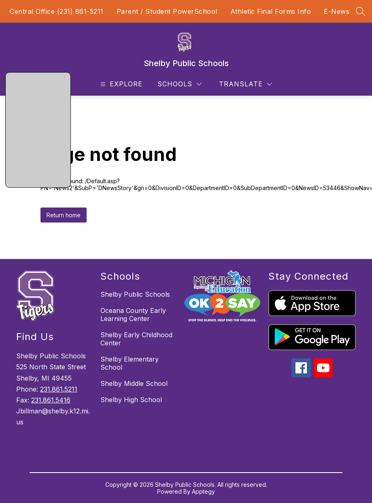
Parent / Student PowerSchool (167, 11)
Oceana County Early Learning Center (133, 314)
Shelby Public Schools (135, 294)
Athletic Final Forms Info (270, 11)
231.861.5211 (58, 389)
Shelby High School (131, 400)
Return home (64, 215)
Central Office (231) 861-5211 (57, 11)
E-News (336, 11)
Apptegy (203, 491)
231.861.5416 (50, 400)
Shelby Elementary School (129, 363)
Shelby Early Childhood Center (136, 339)
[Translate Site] (245, 84)
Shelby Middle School (134, 383)
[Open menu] (120, 84)
